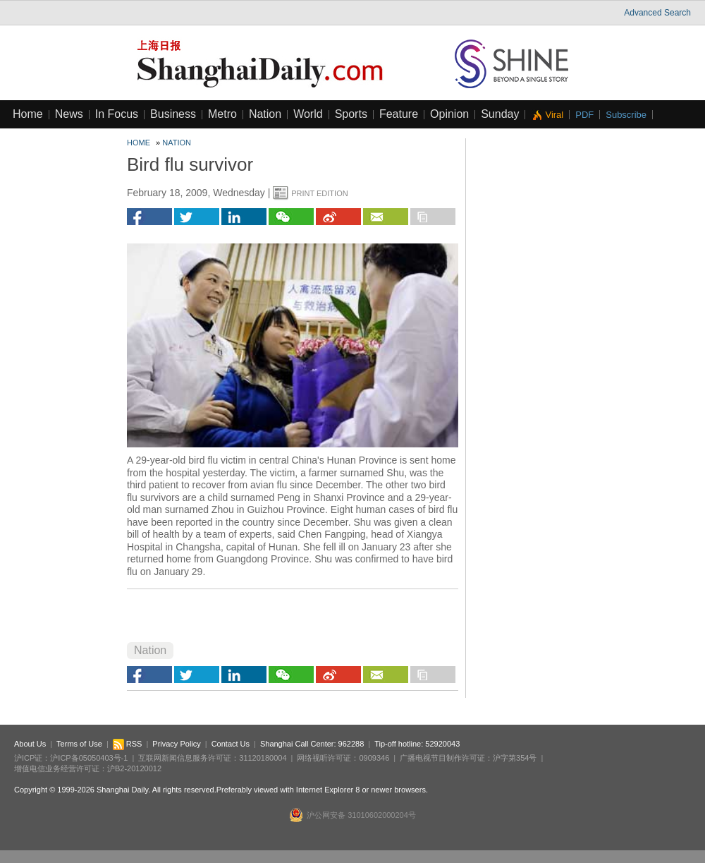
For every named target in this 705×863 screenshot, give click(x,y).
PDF (584, 114)
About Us (30, 744)
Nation (265, 114)
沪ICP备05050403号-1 (89, 758)
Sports (351, 114)
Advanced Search (657, 13)
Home (28, 114)
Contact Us (231, 744)
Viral (554, 114)
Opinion (449, 114)
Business (173, 114)
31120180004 (262, 758)
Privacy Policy (176, 744)
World (308, 114)
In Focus (116, 114)
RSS (127, 744)
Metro (222, 114)
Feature (398, 114)
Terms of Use (79, 744)
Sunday (500, 114)
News (69, 114)
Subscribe (626, 114)
